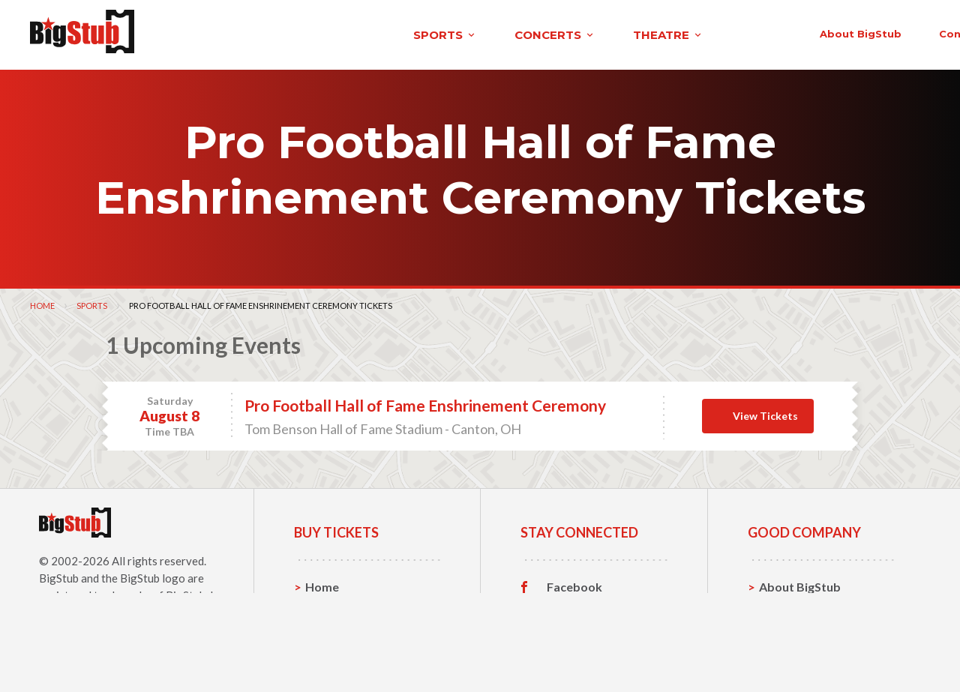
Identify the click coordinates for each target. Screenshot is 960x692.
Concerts (331, 629)
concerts (309, 32)
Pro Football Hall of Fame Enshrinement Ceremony (425, 400)
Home (42, 301)
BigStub (59, 573)
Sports (91, 301)
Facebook (574, 583)
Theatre (328, 652)
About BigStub (594, 31)
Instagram (575, 629)
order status (808, 31)
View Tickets (765, 411)
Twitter (568, 606)
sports (200, 32)
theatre (423, 32)
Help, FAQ (787, 629)
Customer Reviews (599, 652)
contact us (703, 31)
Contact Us (790, 605)
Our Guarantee (801, 652)
